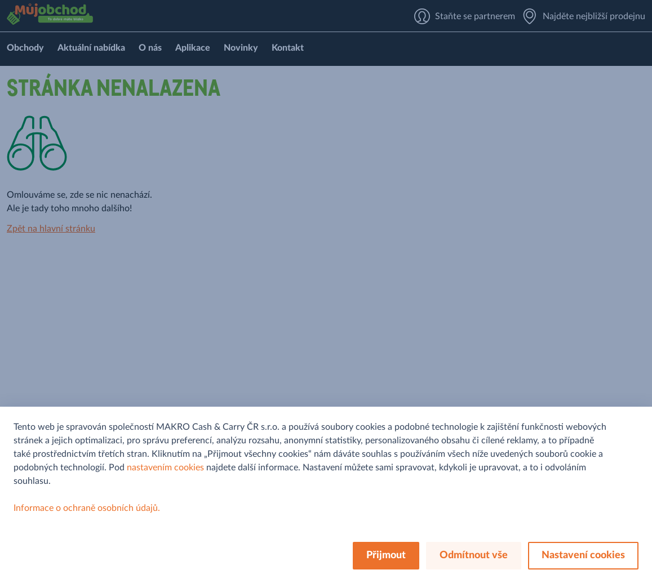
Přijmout (386, 555)
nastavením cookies (165, 467)
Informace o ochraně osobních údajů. (87, 508)
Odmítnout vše (474, 555)
